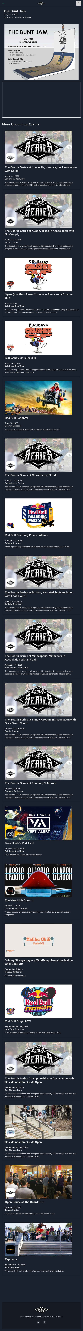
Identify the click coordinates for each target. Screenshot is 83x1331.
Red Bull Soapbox (16, 417)
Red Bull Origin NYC (18, 1021)
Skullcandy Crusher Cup (20, 357)
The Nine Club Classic (19, 900)
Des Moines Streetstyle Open (23, 1142)
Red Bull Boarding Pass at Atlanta (26, 535)
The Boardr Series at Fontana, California (30, 783)
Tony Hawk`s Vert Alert (19, 843)
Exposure (11, 1259)
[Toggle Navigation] (3, 3)
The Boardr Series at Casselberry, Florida (31, 475)
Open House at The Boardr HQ (24, 1202)
